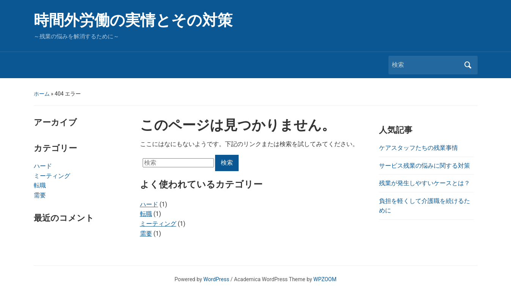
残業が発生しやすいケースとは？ (424, 183)
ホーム (42, 94)
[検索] (426, 65)
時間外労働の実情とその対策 (133, 20)
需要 (40, 195)
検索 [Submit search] (468, 65)
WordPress (216, 279)
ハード (43, 166)
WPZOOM (324, 279)
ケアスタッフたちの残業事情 (418, 147)
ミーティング (52, 175)
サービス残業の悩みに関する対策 (424, 165)
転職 (40, 185)
